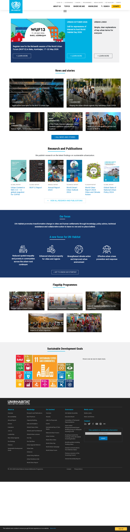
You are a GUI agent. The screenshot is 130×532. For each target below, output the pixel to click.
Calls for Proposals (51, 471)
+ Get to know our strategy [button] (65, 323)
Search (105, 6)
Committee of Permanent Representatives (72, 472)
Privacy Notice (78, 520)
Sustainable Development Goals (15, 500)
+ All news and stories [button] (65, 188)
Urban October (50, 487)
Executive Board (69, 467)
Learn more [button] (17, 49)
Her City (29, 488)
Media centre (98, 2)
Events (118, 2)
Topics (67, 6)
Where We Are (79, 6)
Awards (48, 467)
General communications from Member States (72, 499)
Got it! (121, 529)
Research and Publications (34, 464)
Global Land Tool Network (34, 481)
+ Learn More (22, 107)
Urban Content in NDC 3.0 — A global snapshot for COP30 (18, 241)
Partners (10, 495)
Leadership (11, 485)
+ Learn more (76, 107)
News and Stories (89, 467)
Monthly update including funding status (72, 494)
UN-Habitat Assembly (71, 464)
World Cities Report (32, 513)
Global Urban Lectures (33, 485)
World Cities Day (50, 494)
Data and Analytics (32, 474)
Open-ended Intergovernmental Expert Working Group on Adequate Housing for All (73, 479)
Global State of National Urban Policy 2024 (110, 240)
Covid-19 (59, 2)
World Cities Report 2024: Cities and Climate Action (92, 241)
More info (68, 529)
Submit (103, 489)
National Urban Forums (52, 483)
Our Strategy (11, 492)
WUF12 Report (35, 238)
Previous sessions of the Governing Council (72, 505)
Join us (10, 481)
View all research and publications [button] (65, 251)
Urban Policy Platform (33, 506)
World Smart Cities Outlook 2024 (72, 240)
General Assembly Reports (73, 509)
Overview (10, 464)
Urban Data (30, 499)
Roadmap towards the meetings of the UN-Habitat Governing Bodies (73, 487)
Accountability (12, 467)
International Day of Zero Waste (53, 479)
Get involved (109, 2)
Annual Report (12, 471)
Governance (69, 2)
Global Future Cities (32, 478)
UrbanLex (29, 502)
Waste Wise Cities (51, 490)
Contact (69, 520)
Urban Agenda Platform (33, 495)
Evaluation (11, 478)
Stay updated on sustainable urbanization (103, 481)
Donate (116, 6)
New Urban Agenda (13, 488)
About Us (57, 6)
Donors (77, 2)
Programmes (87, 2)
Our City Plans (31, 492)
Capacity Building (32, 471)
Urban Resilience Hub (33, 510)
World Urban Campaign (52, 497)
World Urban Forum (51, 501)
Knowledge (93, 6)
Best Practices (31, 467)
